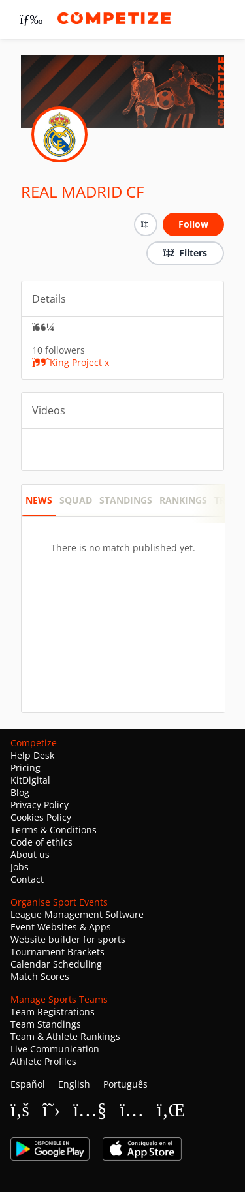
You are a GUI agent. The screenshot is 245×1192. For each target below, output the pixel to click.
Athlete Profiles (43, 1061)
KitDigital (30, 780)
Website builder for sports (67, 939)
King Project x (70, 362)
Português (125, 1084)
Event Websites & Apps (60, 927)
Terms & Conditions (53, 829)
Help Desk (32, 755)
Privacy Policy (39, 805)
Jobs (19, 867)
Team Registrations (52, 1011)
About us (30, 854)
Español (27, 1084)
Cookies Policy (40, 817)
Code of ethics (41, 842)
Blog (19, 792)
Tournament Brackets (57, 951)
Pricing (25, 767)
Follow (193, 224)
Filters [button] (185, 253)
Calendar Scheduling (56, 964)
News (38, 500)
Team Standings (45, 1024)
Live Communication (54, 1049)
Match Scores (39, 976)
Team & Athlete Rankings (65, 1036)
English (74, 1084)
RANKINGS (183, 500)
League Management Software (77, 914)
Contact (27, 879)
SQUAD (75, 500)
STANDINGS (125, 500)
